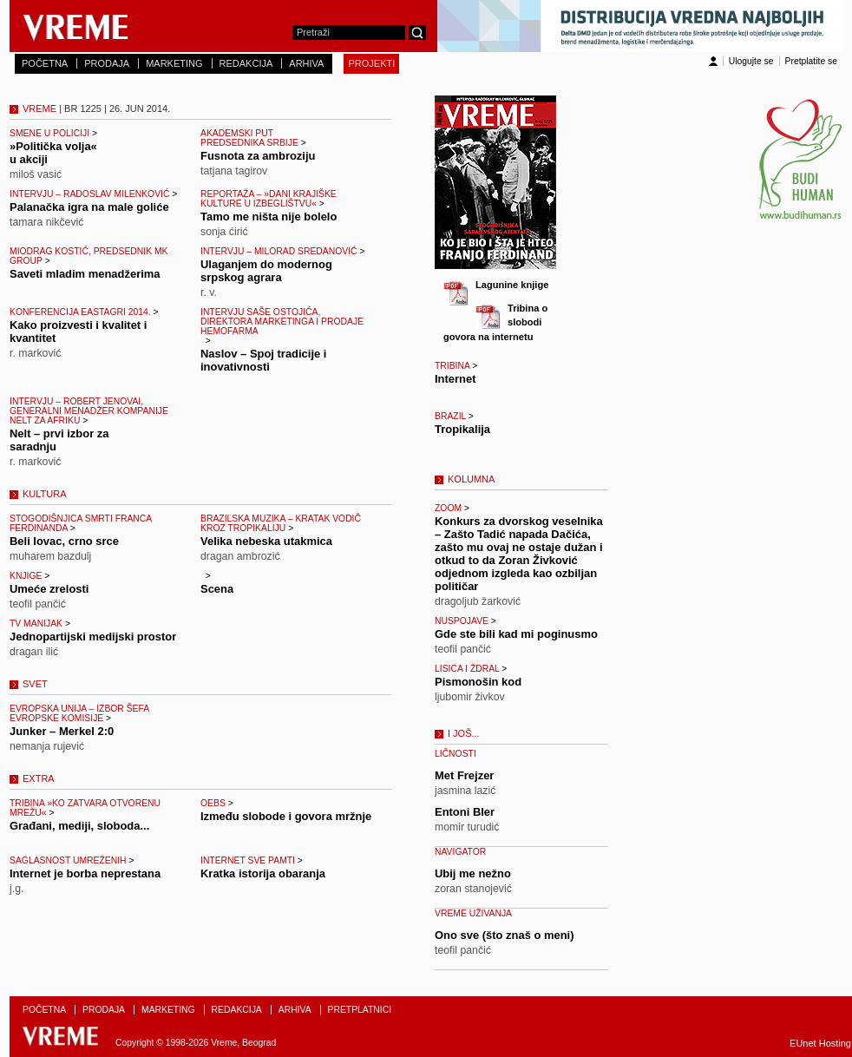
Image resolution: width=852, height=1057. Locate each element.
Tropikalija (462, 429)
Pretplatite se (811, 61)
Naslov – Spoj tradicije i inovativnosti (263, 360)
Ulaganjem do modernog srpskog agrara (266, 271)
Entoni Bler (465, 811)
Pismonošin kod (478, 681)
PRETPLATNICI (360, 1009)
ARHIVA (306, 63)
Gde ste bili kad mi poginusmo (516, 633)
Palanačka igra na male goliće (89, 206)
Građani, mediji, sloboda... (79, 825)
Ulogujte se (751, 61)
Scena (216, 588)
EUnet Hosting (820, 1043)
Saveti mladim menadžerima (85, 273)
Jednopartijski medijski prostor (93, 636)
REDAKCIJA (246, 63)
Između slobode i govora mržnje (285, 816)
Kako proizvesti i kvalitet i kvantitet (78, 331)
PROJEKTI (371, 63)
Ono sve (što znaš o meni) (504, 935)
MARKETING (174, 63)
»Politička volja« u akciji (53, 153)
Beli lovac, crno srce (64, 541)
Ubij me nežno (473, 873)
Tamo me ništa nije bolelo (268, 216)
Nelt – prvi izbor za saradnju (59, 440)
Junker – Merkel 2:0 (62, 731)
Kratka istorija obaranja (262, 873)
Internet (455, 378)
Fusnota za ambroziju (257, 155)
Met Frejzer (464, 775)
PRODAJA (106, 63)
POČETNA (45, 63)
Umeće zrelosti (49, 588)
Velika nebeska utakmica (266, 541)
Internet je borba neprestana (85, 873)
